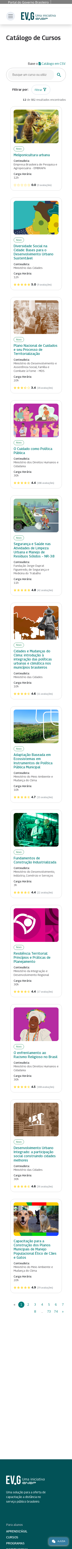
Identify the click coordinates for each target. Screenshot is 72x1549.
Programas (15, 1543)
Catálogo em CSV (52, 64)
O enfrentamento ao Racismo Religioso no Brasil (35, 1055)
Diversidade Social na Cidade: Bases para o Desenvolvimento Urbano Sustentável (33, 252)
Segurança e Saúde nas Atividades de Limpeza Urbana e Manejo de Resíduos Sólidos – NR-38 (34, 550)
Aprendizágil (16, 1531)
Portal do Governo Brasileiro (28, 2)
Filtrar (38, 89)
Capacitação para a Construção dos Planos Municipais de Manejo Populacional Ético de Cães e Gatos (35, 1249)
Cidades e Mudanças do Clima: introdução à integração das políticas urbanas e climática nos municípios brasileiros (33, 659)
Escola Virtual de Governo (38, 16)
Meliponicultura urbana (32, 155)
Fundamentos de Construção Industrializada (35, 860)
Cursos (12, 1537)
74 (56, 1311)
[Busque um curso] (31, 75)
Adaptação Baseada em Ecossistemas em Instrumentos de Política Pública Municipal (33, 761)
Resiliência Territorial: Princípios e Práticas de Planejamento (32, 957)
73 (49, 1311)
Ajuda (58, 1541)
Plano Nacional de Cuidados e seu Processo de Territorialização (35, 349)
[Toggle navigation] (10, 16)
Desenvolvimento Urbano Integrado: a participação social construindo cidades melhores (35, 1154)
